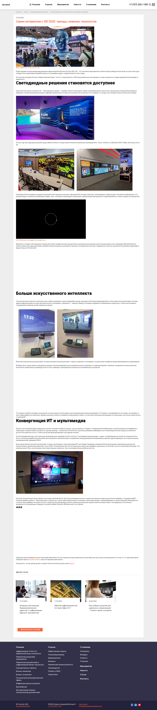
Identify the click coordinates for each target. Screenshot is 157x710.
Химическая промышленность (60, 665)
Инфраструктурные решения (39, 12)
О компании (91, 4)
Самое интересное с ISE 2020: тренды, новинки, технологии (69, 12)
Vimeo (43, 240)
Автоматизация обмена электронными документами (28, 691)
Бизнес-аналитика (23, 671)
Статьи (26, 12)
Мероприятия (63, 4)
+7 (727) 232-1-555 (138, 4)
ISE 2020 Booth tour (23, 240)
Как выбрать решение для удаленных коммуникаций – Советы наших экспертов (100, 608)
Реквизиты (84, 651)
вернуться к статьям (30, 630)
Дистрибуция (21, 687)
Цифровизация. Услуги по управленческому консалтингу (28, 652)
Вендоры (84, 655)
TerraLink (6, 4)
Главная (18, 12)
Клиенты (83, 658)
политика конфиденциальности (90, 706)
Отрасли (48, 4)
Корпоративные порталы (26, 668)
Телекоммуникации (56, 655)
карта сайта (83, 704)
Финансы (52, 661)
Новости (77, 4)
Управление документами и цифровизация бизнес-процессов (30, 663)
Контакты (105, 4)
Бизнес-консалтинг (24, 675)
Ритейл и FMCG (54, 671)
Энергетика (53, 674)
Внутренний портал (23, 706)
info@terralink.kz (34, 559)
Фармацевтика (54, 658)
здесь (72, 563)
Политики (84, 661)
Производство (54, 668)
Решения (36, 4)
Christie (36, 240)
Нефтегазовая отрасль (57, 651)
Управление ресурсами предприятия (25, 658)
